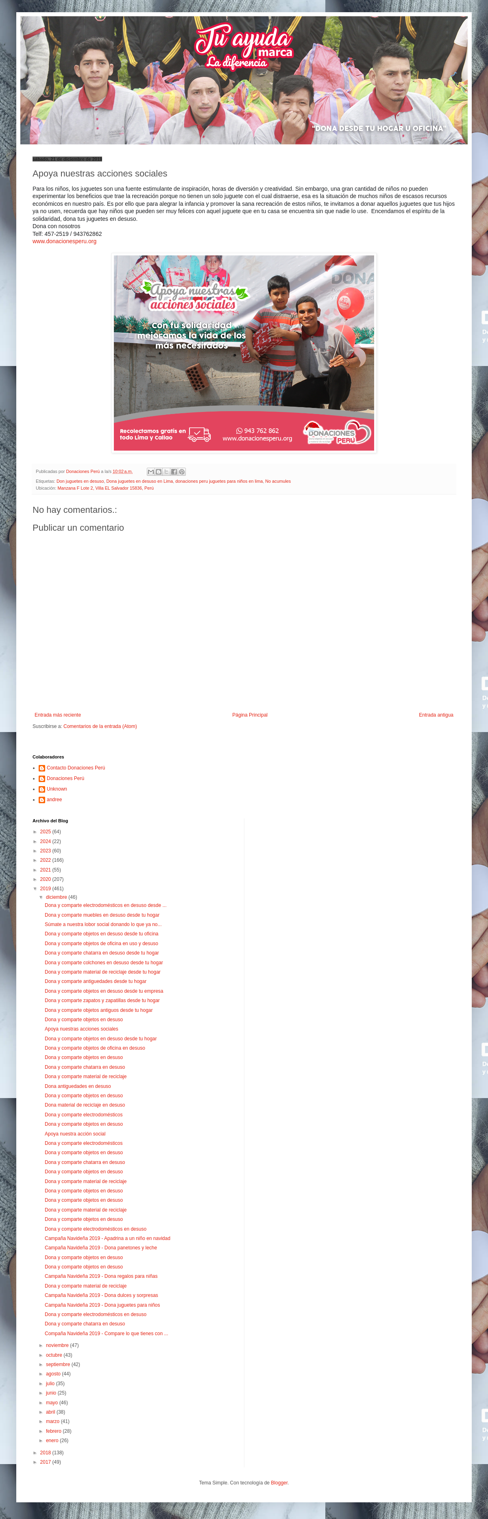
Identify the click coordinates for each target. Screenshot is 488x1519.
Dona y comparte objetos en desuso (84, 1019)
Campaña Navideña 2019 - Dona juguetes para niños (102, 1305)
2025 (46, 832)
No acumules (278, 481)
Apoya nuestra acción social (75, 1134)
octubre (54, 1355)
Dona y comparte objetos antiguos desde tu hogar (99, 1010)
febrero (54, 1431)
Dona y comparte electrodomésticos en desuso (95, 1229)
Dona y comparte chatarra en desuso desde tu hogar (102, 953)
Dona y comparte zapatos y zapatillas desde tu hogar (102, 1000)
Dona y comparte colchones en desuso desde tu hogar (104, 962)
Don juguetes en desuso (80, 481)
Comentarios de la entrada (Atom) (100, 726)
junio (52, 1393)
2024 (46, 841)
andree (54, 799)
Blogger (279, 1483)
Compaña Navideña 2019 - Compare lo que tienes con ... (106, 1333)
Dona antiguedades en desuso (78, 1086)
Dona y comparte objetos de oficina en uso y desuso (101, 943)
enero (53, 1440)
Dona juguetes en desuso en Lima (139, 481)
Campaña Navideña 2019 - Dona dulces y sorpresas (101, 1295)
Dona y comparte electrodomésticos (83, 1115)
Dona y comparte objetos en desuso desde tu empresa (104, 991)
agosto (54, 1374)
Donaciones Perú (65, 778)
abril (51, 1412)
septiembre (59, 1364)
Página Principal (250, 715)
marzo (53, 1421)
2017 (46, 1462)
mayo (52, 1403)
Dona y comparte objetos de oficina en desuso (95, 1048)
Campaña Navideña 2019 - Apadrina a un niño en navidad (107, 1238)
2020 (46, 879)
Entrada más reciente (58, 715)
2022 (46, 860)
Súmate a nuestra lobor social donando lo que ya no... (103, 924)
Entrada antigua (436, 715)
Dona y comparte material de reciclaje (85, 1076)
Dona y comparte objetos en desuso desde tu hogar (101, 1039)
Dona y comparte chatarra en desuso (85, 1067)
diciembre (57, 897)
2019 (46, 888)
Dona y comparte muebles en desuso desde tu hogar (102, 915)
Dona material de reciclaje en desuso (85, 1105)
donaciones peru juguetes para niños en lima (219, 481)
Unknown (57, 789)
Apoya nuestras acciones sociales (81, 1029)
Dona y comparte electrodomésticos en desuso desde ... (106, 905)
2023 (46, 851)
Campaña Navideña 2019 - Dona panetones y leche (101, 1248)
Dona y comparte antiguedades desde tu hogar (95, 981)
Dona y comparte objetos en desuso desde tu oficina (102, 934)
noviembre (58, 1345)
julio (51, 1383)
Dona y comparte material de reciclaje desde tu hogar (103, 972)
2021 (46, 870)
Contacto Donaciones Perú (76, 768)
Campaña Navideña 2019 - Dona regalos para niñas (101, 1276)
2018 (46, 1453)
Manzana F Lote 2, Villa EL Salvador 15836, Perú (105, 488)
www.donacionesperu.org (64, 241)
